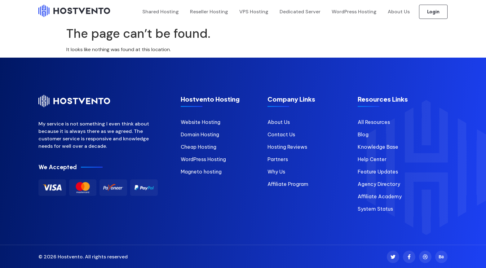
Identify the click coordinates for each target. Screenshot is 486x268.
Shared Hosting (160, 12)
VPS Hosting (253, 12)
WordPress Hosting (354, 12)
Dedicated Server (300, 12)
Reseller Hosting (209, 12)
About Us (399, 12)
